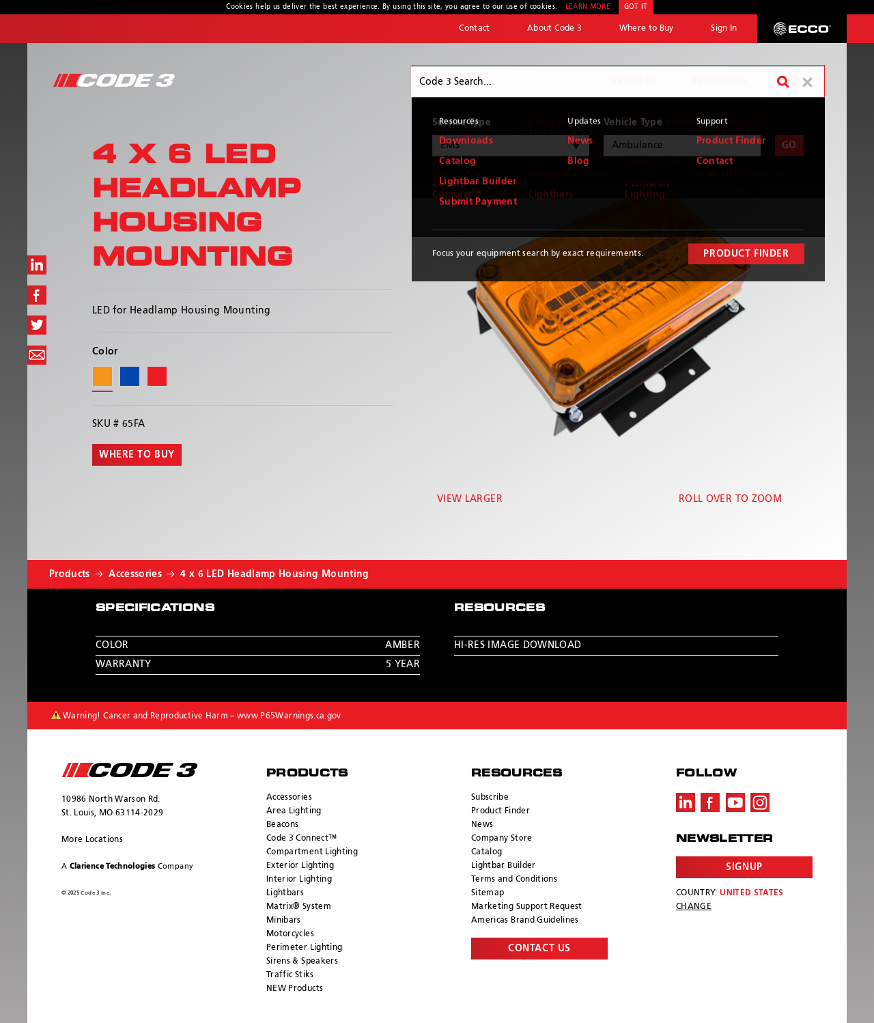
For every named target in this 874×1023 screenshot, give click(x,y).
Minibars (283, 920)
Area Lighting (294, 811)
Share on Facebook (36, 295)
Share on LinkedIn (36, 265)
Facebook (710, 802)
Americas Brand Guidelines (525, 920)
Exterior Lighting (300, 866)
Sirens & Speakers (302, 961)
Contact (474, 29)
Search (794, 81)
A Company (127, 866)
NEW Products (294, 989)
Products (552, 81)
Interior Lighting (299, 879)
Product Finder (500, 811)
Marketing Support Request (526, 907)
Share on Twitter (36, 325)
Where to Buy (646, 29)
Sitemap (487, 893)
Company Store (502, 839)
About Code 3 (554, 29)
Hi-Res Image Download (517, 645)
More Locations (92, 840)
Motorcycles (290, 934)
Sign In (724, 29)
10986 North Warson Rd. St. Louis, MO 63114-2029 (112, 806)
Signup (744, 867)
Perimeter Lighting (304, 948)
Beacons (282, 825)
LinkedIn (685, 802)
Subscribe (490, 798)
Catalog (486, 852)
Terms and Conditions (514, 879)
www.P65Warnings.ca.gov (289, 716)
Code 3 (114, 80)
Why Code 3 (460, 81)
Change (693, 907)
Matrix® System (298, 907)
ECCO (802, 29)
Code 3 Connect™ (301, 839)
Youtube (735, 802)
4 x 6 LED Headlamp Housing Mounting (274, 574)
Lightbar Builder (503, 866)
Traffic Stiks (290, 975)
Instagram (760, 802)
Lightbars (285, 893)
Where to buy (137, 455)
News (482, 825)
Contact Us (539, 948)
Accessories (135, 574)
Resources (718, 81)
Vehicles (633, 81)
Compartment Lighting (312, 852)
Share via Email (36, 355)
